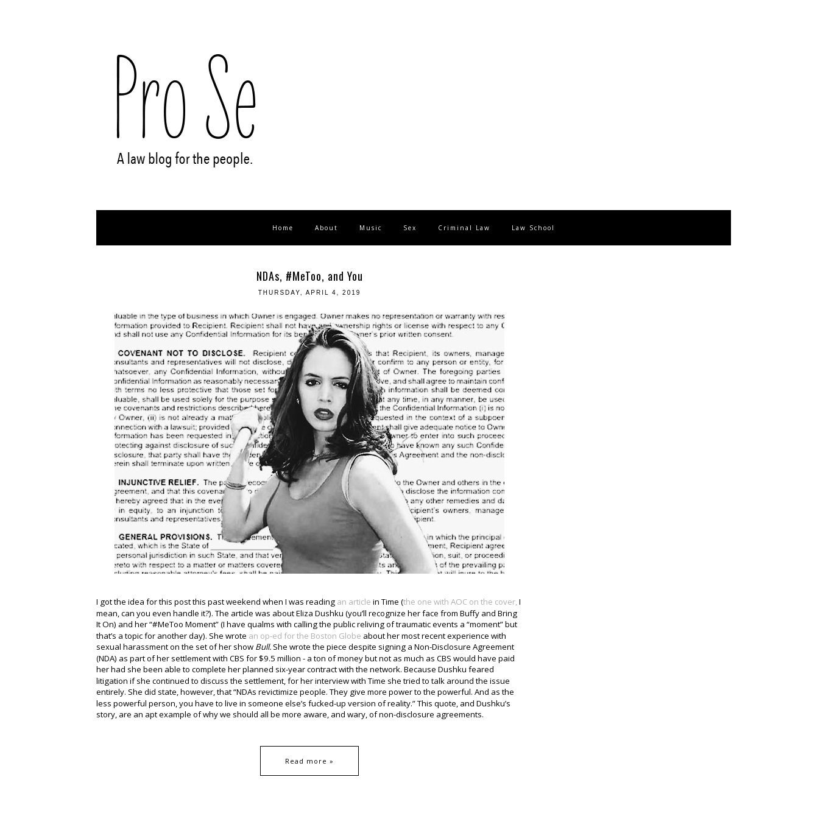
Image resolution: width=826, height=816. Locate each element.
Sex (410, 227)
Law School (533, 227)
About (326, 227)
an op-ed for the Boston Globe (305, 635)
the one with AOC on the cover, (460, 601)
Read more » (309, 760)
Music (370, 227)
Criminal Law (464, 227)
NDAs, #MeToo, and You (309, 276)
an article (355, 601)
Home (283, 227)
